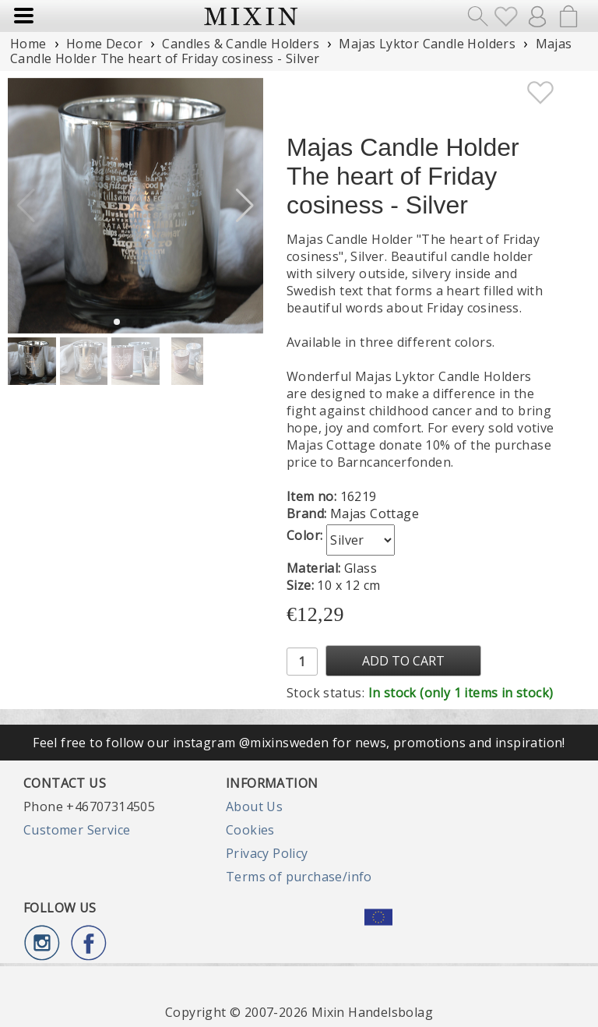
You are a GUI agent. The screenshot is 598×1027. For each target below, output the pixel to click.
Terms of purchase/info (299, 876)
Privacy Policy (267, 853)
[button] (244, 206)
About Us (254, 806)
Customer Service (76, 829)
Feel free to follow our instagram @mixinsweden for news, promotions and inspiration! (299, 742)
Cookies (250, 829)
